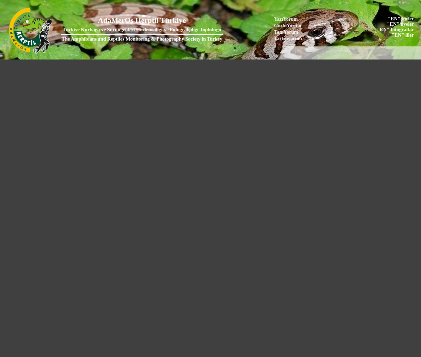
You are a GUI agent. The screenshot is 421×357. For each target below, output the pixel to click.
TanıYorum (286, 32)
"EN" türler (401, 18)
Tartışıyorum (288, 38)
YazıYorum (286, 19)
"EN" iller (403, 35)
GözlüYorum (287, 25)
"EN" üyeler (400, 24)
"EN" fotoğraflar (395, 29)
